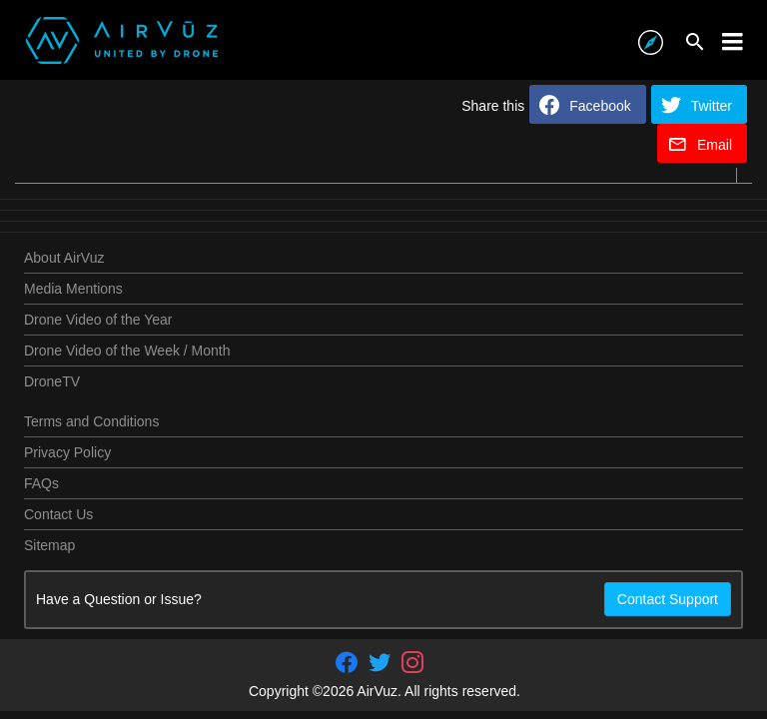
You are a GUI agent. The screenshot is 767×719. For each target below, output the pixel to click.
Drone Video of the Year (98, 320)
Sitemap (49, 545)
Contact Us (58, 514)
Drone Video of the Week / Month (127, 351)
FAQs (41, 483)
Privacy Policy (67, 452)
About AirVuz (64, 258)
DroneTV (52, 381)
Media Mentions (73, 289)
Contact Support (667, 599)
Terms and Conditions (91, 421)
